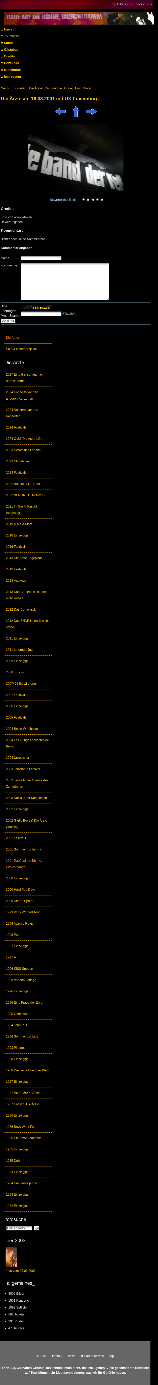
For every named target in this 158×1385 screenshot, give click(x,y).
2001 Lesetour (16, 838)
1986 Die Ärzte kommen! (23, 1138)
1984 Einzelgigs (17, 1172)
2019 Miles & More (19, 524)
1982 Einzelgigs (17, 1205)
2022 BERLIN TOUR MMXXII (26, 495)
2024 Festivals (16, 427)
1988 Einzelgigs (17, 1059)
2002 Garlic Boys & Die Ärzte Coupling (26, 824)
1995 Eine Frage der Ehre (24, 1002)
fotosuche (16, 1219)
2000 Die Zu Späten (20, 901)
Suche (8, 43)
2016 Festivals (16, 546)
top (111, 1356)
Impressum (12, 76)
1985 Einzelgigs (17, 1149)
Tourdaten (11, 36)
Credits (9, 56)
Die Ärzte (12, 337)
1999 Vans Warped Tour (23, 912)
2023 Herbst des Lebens (23, 450)
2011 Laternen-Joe (19, 649)
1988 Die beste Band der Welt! (27, 1070)
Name (5, 258)
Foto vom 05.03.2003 (21, 1270)
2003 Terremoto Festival (23, 769)
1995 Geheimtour (18, 1014)
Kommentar (9, 265)
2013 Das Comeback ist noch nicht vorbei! (26, 595)
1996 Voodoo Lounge (21, 980)
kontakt (57, 1356)
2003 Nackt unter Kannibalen (26, 798)
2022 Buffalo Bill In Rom (23, 484)
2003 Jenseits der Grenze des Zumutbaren (27, 783)
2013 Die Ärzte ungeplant (24, 558)
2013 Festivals (16, 569)
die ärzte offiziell (92, 1356)
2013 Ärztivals (16, 580)
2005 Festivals (16, 717)
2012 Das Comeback (21, 609)
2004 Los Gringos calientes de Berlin (27, 743)
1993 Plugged (16, 1047)
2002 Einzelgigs (17, 809)
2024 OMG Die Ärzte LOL (24, 438)
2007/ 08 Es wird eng (21, 683)
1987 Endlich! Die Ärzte (22, 1104)
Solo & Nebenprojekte (21, 349)
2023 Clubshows (17, 461)
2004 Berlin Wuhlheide (22, 728)
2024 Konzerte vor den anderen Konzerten (22, 395)
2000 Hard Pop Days (21, 889)
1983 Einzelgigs (17, 1194)
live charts (145, 4)
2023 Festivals (16, 472)
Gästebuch (11, 49)
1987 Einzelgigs (17, 1081)
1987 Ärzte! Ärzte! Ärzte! (23, 1093)
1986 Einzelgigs (17, 1115)
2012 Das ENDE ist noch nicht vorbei (27, 624)
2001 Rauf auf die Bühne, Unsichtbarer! (24, 864)
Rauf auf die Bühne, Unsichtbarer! (68, 88)
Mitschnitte (12, 70)
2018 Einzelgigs (17, 535)
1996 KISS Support (19, 968)
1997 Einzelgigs (17, 946)
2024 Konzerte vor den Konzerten (22, 413)
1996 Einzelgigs (17, 991)
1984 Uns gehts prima (21, 1183)
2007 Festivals (16, 695)
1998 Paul (13, 934)
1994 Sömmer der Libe (22, 1036)
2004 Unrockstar (17, 757)
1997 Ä (11, 957)
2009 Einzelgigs (17, 661)
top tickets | (120, 4)
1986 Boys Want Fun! (21, 1126)
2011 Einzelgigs (17, 638)
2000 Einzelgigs (17, 878)
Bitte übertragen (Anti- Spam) (10, 310)
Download (11, 63)
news (71, 1356)
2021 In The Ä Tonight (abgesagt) (21, 509)
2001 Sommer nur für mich (24, 849)
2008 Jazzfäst (16, 672)
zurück (41, 1356)
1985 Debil (13, 1160)
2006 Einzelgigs (17, 706)
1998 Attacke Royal (19, 923)
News (7, 29)
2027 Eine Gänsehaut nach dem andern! (25, 378)
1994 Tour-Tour (16, 1025)
